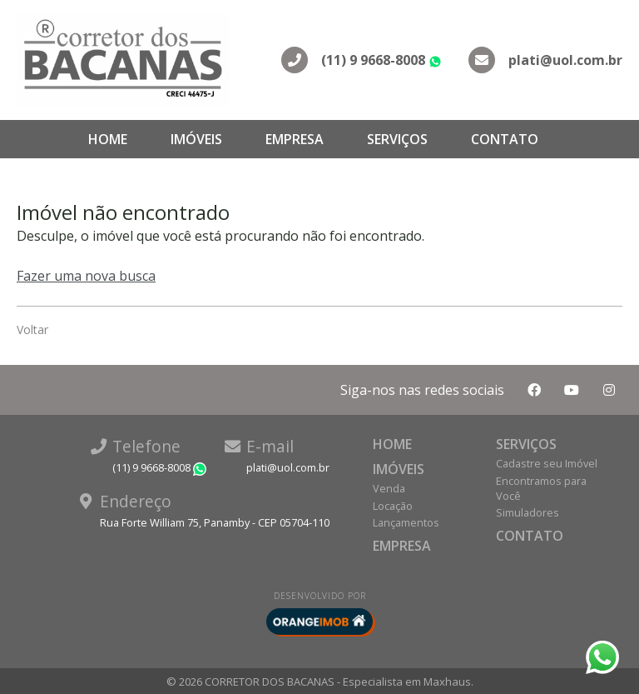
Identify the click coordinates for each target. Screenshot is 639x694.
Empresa (294, 139)
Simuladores (527, 512)
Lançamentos (406, 522)
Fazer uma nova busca (86, 276)
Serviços (397, 139)
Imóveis (196, 139)
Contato (504, 139)
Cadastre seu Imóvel (546, 463)
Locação (393, 505)
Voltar (32, 329)
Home (107, 139)
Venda (389, 488)
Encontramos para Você (541, 488)
